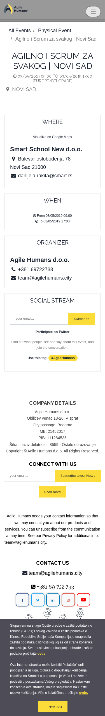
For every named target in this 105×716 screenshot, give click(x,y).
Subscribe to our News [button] (77, 476)
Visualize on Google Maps (52, 137)
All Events (19, 30)
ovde (41, 653)
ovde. (83, 693)
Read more (52, 492)
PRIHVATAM (52, 707)
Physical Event (54, 30)
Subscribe (81, 319)
